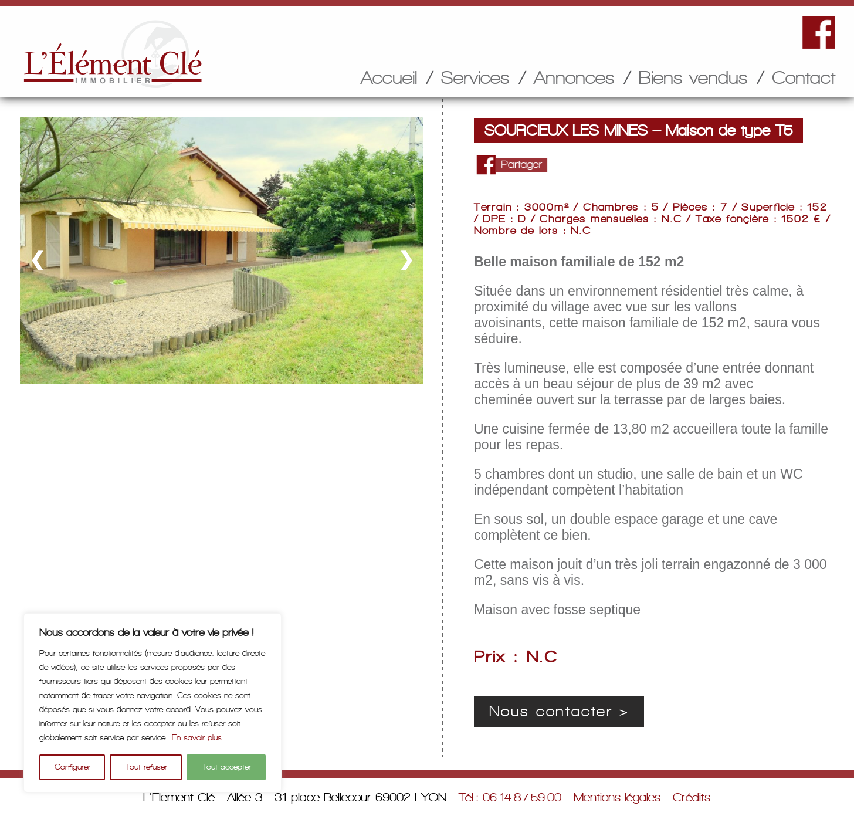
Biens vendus (693, 77)
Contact (803, 77)
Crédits (691, 797)
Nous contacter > (559, 711)
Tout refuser (146, 767)
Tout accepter (226, 767)
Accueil (389, 77)
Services (475, 77)
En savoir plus (197, 737)
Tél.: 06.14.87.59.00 (510, 797)
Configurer (72, 767)
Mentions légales (617, 797)
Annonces (574, 77)
